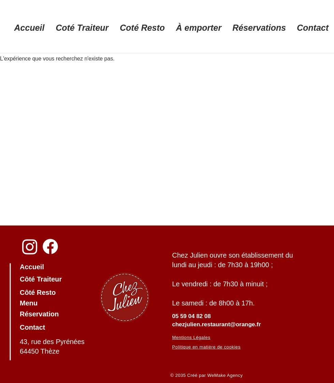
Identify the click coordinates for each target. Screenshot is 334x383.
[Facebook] (50, 246)
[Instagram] (30, 246)
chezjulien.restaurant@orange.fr (216, 324)
